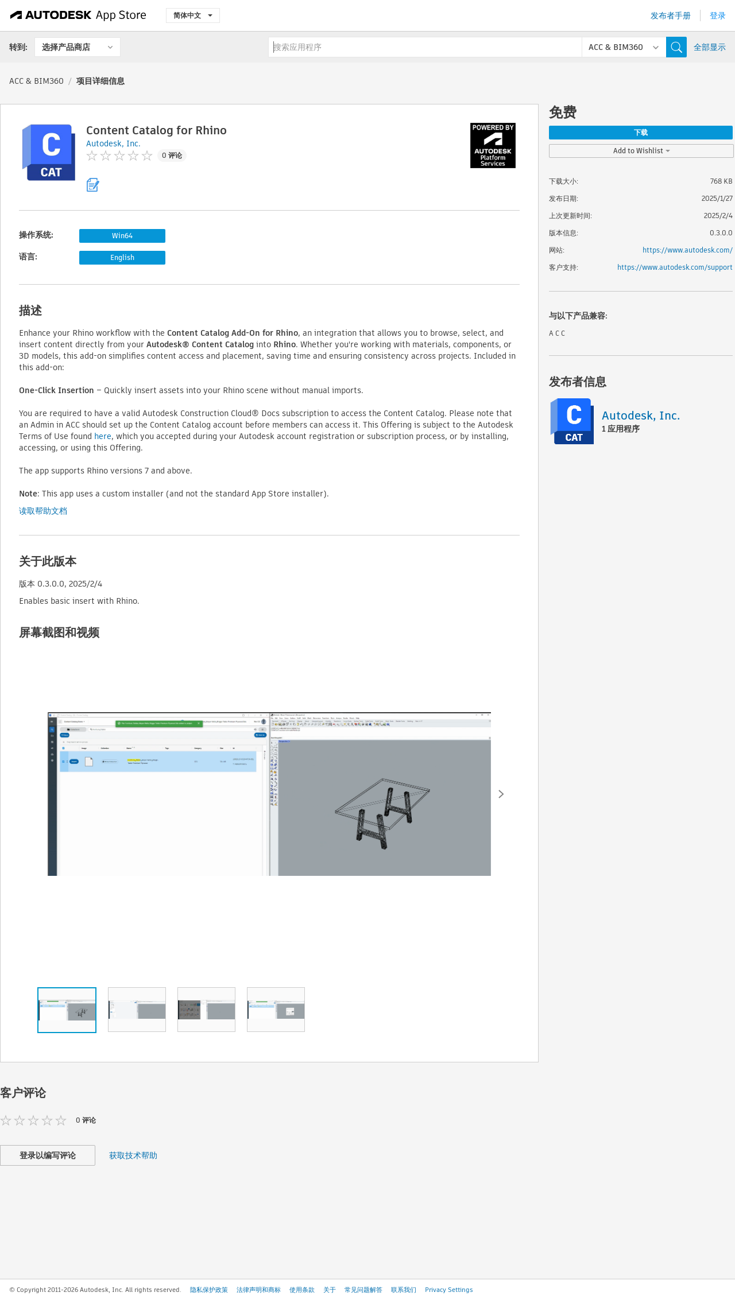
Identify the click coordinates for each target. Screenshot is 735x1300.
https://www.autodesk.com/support (675, 267)
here (102, 436)
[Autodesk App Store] (78, 15)
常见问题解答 (363, 1289)
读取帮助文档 (43, 511)
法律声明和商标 (259, 1289)
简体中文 (192, 15)
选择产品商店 (66, 47)
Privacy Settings (449, 1289)
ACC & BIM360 (36, 81)
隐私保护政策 (209, 1289)
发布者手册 (671, 15)
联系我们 (403, 1289)
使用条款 (302, 1289)
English (122, 257)
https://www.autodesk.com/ (688, 250)
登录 (718, 15)
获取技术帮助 (133, 1155)
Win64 (122, 235)
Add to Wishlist (641, 151)
